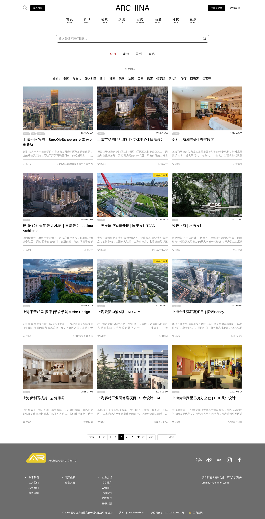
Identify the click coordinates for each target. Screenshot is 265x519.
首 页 (69, 20)
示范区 (175, 219)
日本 (103, 78)
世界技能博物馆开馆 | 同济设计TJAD (126, 226)
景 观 (121, 20)
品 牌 (158, 20)
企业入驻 (70, 482)
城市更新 (101, 392)
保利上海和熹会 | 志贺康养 (193, 139)
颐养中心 (26, 392)
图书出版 (107, 503)
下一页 (140, 437)
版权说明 (34, 492)
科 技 (175, 20)
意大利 (172, 78)
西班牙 (194, 78)
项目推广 (107, 482)
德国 (122, 78)
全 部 (113, 54)
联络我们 (34, 487)
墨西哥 (206, 78)
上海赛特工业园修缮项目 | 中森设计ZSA (128, 398)
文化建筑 (101, 219)
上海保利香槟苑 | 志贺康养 (44, 398)
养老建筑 (175, 133)
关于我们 (34, 477)
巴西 (150, 78)
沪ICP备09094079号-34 (131, 512)
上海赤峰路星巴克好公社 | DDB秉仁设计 (204, 398)
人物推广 (107, 487)
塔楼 (33, 133)
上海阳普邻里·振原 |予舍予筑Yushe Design (56, 312)
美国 (66, 78)
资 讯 (87, 20)
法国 (131, 78)
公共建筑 (26, 305)
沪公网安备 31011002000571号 (167, 512)
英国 (140, 78)
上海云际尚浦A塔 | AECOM (118, 312)
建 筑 (104, 20)
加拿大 (77, 78)
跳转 (171, 437)
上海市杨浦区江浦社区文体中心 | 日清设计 (130, 139)
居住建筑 (26, 219)
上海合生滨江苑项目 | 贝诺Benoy (198, 312)
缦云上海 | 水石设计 (187, 226)
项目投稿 (70, 477)
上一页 (101, 437)
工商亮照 (196, 512)
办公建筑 (26, 133)
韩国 (112, 78)
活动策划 (107, 492)
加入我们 (34, 482)
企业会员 (107, 477)
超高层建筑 (41, 133)
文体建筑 (101, 133)
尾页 (151, 437)
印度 (184, 78)
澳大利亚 (91, 78)
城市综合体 (176, 305)
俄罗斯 (160, 78)
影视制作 (107, 498)
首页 (91, 437)
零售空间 (175, 392)
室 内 (140, 20)
